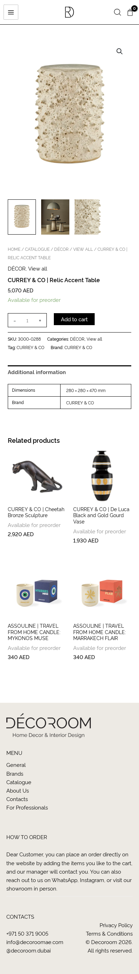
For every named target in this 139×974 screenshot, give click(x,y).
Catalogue (18, 782)
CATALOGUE (37, 249)
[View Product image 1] (22, 217)
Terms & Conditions (109, 933)
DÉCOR (61, 249)
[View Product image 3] (89, 217)
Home (14, 249)
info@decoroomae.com (34, 941)
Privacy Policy (116, 925)
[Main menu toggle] (11, 12)
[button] (117, 12)
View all (83, 249)
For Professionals (27, 807)
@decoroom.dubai (28, 950)
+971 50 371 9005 (27, 933)
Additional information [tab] (37, 372)
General (16, 764)
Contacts (17, 798)
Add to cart (74, 319)
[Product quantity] (27, 320)
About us (17, 790)
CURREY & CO (30, 347)
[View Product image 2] (55, 217)
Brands (14, 773)
